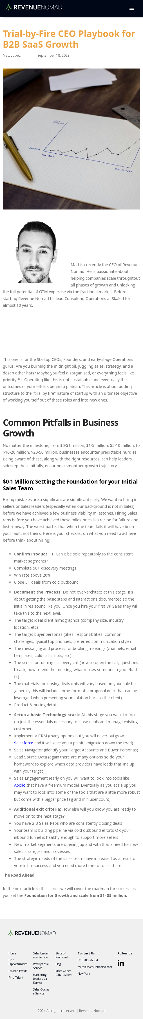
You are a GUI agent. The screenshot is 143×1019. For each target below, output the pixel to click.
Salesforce (23, 742)
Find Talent (15, 978)
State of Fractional (61, 955)
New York (84, 974)
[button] (131, 8)
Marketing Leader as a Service (40, 979)
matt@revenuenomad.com (95, 967)
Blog (58, 964)
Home (12, 953)
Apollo (20, 785)
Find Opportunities (17, 962)
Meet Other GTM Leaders (63, 973)
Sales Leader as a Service (41, 955)
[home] (32, 5)
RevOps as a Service (41, 966)
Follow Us (125, 953)
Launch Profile (17, 971)
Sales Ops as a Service (41, 991)
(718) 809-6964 (88, 960)
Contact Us (86, 953)
